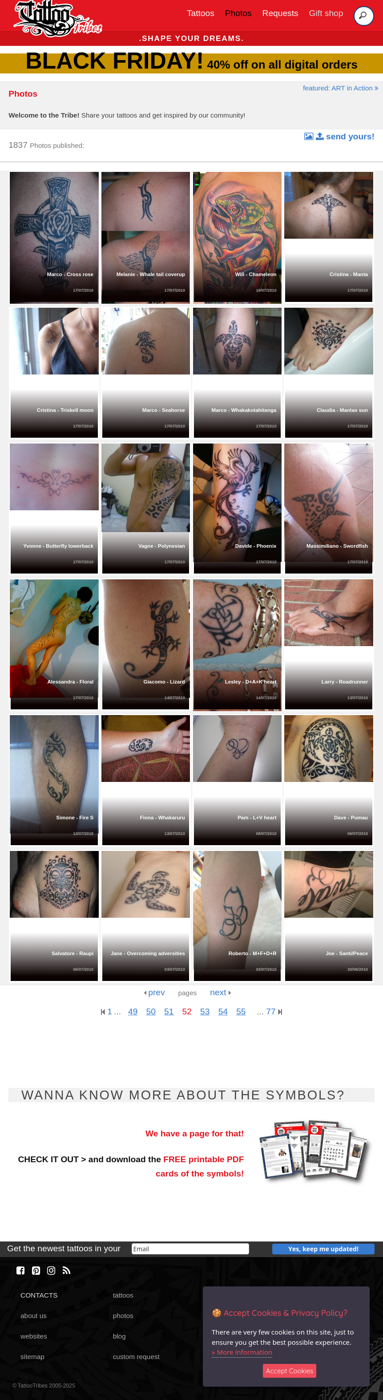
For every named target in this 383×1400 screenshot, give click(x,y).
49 (132, 1011)
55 (241, 1011)
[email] (190, 1248)
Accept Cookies (290, 1371)
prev (154, 992)
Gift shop (326, 13)
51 (168, 1011)
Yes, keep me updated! (323, 1249)
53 (205, 1011)
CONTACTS (38, 1295)
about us (33, 1315)
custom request (136, 1356)
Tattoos (200, 13)
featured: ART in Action (341, 88)
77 (274, 1011)
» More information (242, 1351)
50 (151, 1011)
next (220, 992)
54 (223, 1011)
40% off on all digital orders (191, 64)
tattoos (123, 1295)
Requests (280, 13)
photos (123, 1315)
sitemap (32, 1356)
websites (33, 1336)
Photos (238, 13)
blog (119, 1336)
